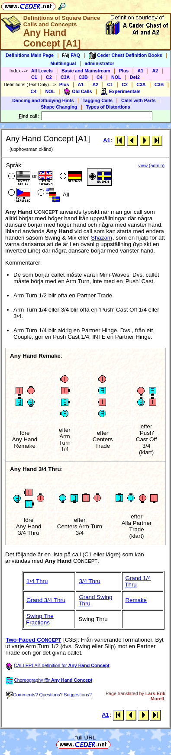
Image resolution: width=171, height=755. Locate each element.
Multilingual (63, 63)
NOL (116, 77)
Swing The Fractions (40, 619)
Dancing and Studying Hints (43, 100)
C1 (34, 77)
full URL (85, 737)
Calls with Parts (138, 100)
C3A (65, 77)
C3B (83, 77)
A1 (140, 70)
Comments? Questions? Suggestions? (49, 694)
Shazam (101, 237)
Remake (136, 600)
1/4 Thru (37, 581)
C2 (49, 77)
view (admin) (152, 165)
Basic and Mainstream (85, 70)
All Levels (42, 70)
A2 (155, 70)
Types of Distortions (108, 106)
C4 (100, 77)
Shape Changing (59, 106)
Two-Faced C (33, 639)
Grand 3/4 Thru (45, 600)
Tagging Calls (98, 100)
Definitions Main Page (30, 55)
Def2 (135, 77)
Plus (124, 70)
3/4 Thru (89, 581)
